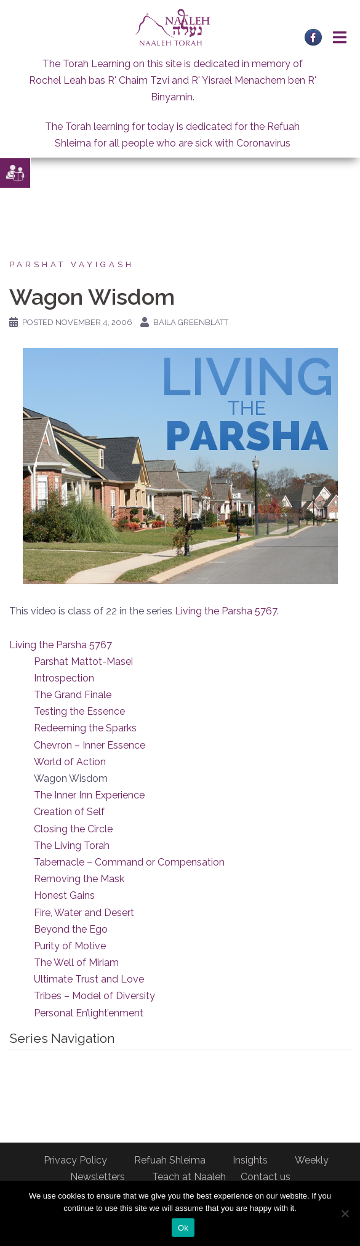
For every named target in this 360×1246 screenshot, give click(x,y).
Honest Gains (64, 895)
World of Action (70, 762)
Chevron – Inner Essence (89, 745)
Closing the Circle (73, 829)
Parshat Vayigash (71, 264)
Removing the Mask (79, 879)
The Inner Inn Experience (89, 795)
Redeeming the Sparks (85, 728)
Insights (250, 1160)
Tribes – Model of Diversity (94, 996)
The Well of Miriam (76, 962)
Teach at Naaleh (189, 1177)
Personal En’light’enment (88, 1013)
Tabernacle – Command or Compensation (129, 862)
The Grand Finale (72, 695)
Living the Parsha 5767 (226, 611)
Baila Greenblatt (190, 322)
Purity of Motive (70, 946)
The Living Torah (72, 845)
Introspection (64, 678)
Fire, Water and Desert (84, 912)
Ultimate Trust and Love (89, 979)
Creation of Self (69, 812)
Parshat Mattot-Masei (83, 661)
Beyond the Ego (71, 929)
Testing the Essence (79, 711)
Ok (183, 1227)
